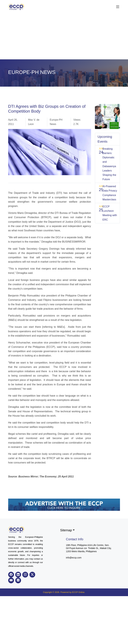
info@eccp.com (74, 557)
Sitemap (66, 530)
